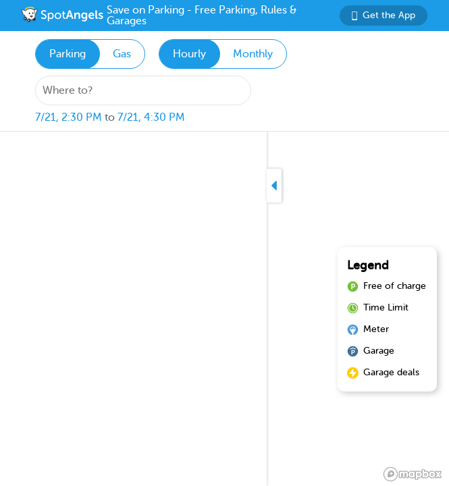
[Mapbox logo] (412, 474)
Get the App (383, 15)
